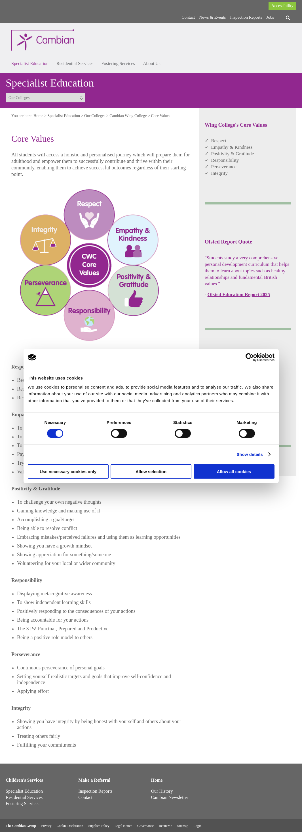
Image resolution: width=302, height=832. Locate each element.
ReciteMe (165, 826)
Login (197, 826)
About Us (151, 63)
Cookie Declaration (70, 826)
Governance (145, 826)
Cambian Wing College (128, 116)
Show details (249, 454)
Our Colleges (94, 116)
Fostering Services (118, 63)
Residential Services (74, 63)
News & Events (212, 17)
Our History (162, 791)
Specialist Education (29, 63)
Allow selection (151, 471)
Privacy (46, 826)
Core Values (160, 116)
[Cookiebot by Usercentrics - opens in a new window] (249, 357)
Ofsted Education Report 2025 (239, 294)
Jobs (270, 17)
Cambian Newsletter (169, 797)
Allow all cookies (234, 471)
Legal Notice (123, 826)
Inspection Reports (246, 17)
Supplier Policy (98, 826)
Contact (188, 17)
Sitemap (182, 826)
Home (38, 116)
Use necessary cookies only (68, 471)
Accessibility (282, 5)
